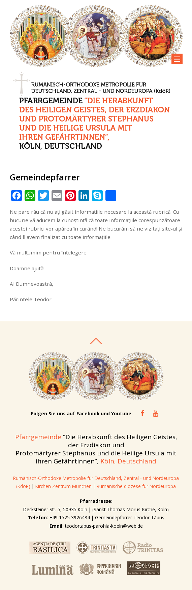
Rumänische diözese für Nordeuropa (136, 486)
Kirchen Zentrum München (64, 486)
